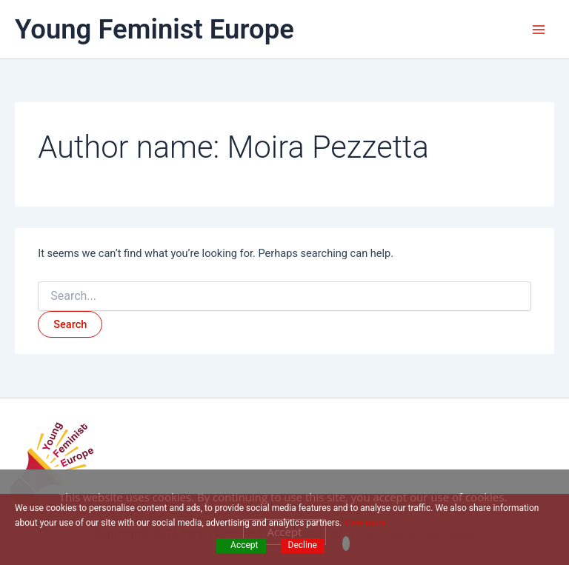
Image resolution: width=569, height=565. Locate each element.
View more (365, 523)
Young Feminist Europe (154, 29)
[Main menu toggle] (538, 29)
